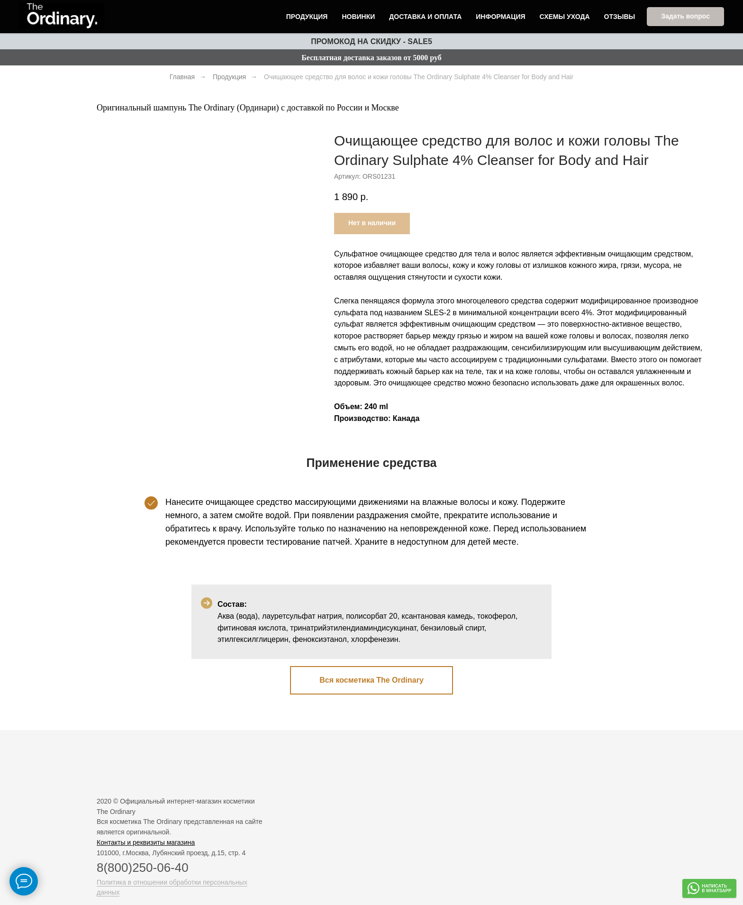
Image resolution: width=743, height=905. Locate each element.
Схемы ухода (565, 17)
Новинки (358, 17)
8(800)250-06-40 (143, 867)
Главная (182, 77)
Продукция (307, 17)
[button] (685, 17)
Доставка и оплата (425, 17)
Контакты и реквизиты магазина (146, 842)
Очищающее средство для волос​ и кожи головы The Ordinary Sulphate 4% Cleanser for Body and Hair (418, 77)
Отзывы (619, 17)
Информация (500, 17)
